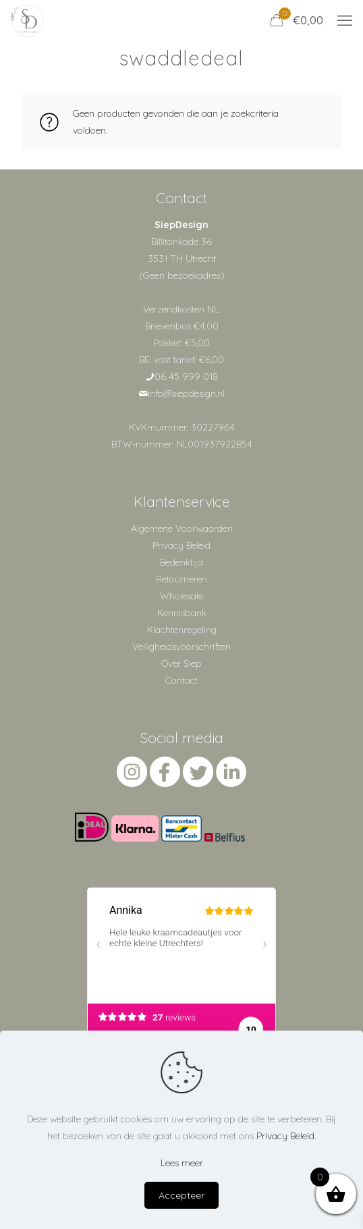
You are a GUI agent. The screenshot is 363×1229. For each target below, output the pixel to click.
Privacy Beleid (181, 545)
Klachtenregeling (182, 630)
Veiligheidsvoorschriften (181, 646)
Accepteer (181, 1195)
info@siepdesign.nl (186, 393)
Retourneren (181, 579)
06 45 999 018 (186, 377)
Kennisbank (181, 613)
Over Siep (181, 663)
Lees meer (182, 1163)
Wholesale (181, 596)
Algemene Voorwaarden (182, 528)
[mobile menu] (344, 20)
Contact (181, 680)
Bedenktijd (181, 562)
